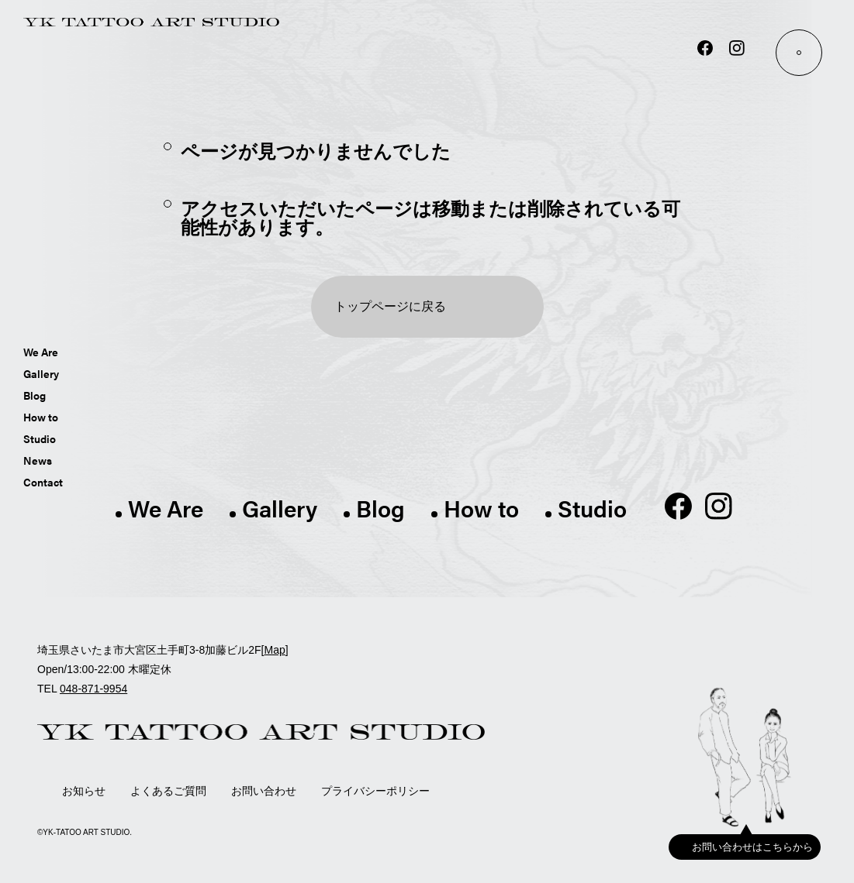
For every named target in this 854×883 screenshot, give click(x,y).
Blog (34, 395)
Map (274, 650)
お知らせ (83, 791)
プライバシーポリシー (375, 791)
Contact (43, 482)
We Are (40, 351)
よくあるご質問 (168, 791)
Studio (39, 438)
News (37, 460)
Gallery (41, 373)
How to (40, 416)
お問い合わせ (263, 791)
